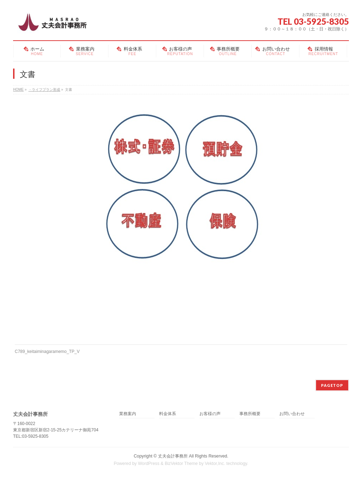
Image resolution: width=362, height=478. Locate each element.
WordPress (148, 463)
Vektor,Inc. (215, 463)
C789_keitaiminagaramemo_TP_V (47, 351)
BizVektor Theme (181, 463)
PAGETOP (332, 385)
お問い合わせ (292, 414)
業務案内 (127, 414)
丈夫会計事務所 (173, 456)
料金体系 (167, 414)
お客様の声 (210, 414)
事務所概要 (250, 414)
